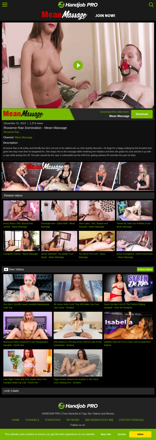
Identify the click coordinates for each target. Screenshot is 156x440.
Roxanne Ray (11, 132)
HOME (16, 420)
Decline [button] (122, 434)
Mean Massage (23, 137)
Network (72, 420)
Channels (32, 420)
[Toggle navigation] (5, 5)
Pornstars (52, 420)
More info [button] (106, 434)
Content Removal (131, 420)
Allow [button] (140, 434)
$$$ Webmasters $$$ (99, 420)
